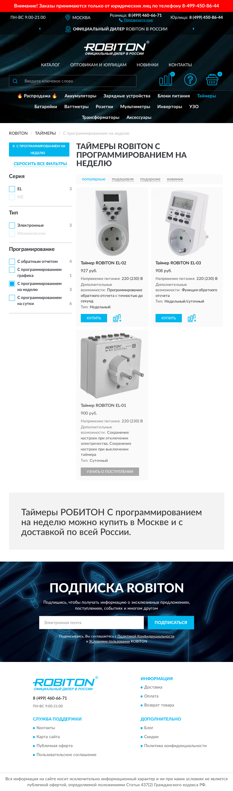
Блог (148, 728)
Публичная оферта (54, 746)
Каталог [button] (50, 65)
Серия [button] (17, 176)
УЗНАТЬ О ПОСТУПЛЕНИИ (110, 471)
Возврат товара (159, 705)
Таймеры (206, 96)
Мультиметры (135, 107)
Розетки (104, 107)
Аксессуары (139, 117)
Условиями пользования (109, 641)
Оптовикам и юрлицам (98, 65)
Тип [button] (13, 213)
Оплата (151, 697)
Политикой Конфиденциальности (146, 636)
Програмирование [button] (32, 249)
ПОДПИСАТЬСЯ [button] (171, 623)
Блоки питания (174, 96)
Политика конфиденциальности (175, 746)
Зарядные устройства (126, 96)
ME (20, 197)
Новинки (148, 65)
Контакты (180, 65)
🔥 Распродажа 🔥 (37, 96)
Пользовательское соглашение (66, 755)
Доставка (153, 688)
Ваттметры (76, 107)
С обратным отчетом (37, 262)
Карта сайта (48, 737)
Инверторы (169, 107)
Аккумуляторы (80, 96)
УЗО (194, 107)
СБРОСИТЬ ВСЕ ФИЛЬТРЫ (40, 164)
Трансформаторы (100, 117)
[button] (136, 20)
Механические (31, 234)
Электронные (30, 225)
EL (19, 189)
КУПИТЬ (94, 318)
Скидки (151, 737)
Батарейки (45, 107)
